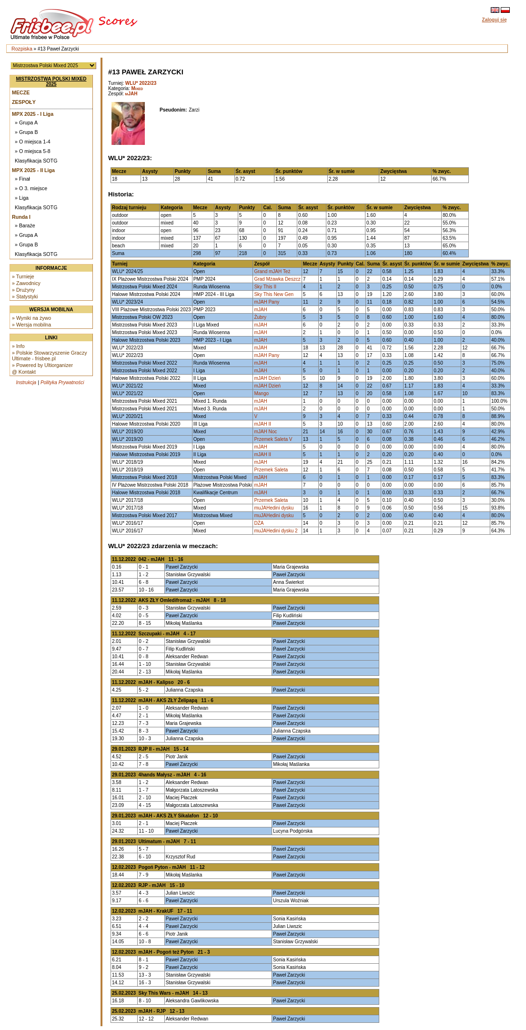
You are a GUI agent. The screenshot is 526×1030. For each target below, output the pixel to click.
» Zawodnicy (26, 283)
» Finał (22, 179)
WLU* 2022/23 (141, 83)
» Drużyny (23, 290)
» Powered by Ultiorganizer (42, 365)
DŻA (258, 523)
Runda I (21, 217)
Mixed (137, 88)
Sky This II (265, 286)
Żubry (260, 317)
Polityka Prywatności (62, 382)
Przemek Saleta (271, 469)
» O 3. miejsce (31, 188)
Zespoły (24, 102)
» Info (18, 346)
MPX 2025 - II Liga (33, 170)
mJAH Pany (266, 302)
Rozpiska (21, 48)
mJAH (131, 93)
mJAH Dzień (267, 378)
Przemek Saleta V (273, 439)
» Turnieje (23, 276)
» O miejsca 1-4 (33, 141)
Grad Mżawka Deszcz (277, 279)
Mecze (21, 92)
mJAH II (262, 424)
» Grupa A (26, 122)
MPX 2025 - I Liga (32, 114)
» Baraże (25, 225)
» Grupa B (26, 132)
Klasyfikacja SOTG (36, 160)
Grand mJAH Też (272, 271)
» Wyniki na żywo (31, 318)
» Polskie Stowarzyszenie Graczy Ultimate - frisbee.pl (49, 355)
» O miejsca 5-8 (33, 151)
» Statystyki (25, 296)
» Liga (22, 198)
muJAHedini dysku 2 (275, 530)
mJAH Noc (265, 431)
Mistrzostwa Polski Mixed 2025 (51, 81)
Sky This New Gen (273, 294)
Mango (261, 393)
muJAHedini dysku (273, 507)
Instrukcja (26, 382)
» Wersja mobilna (31, 324)
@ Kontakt (24, 372)
